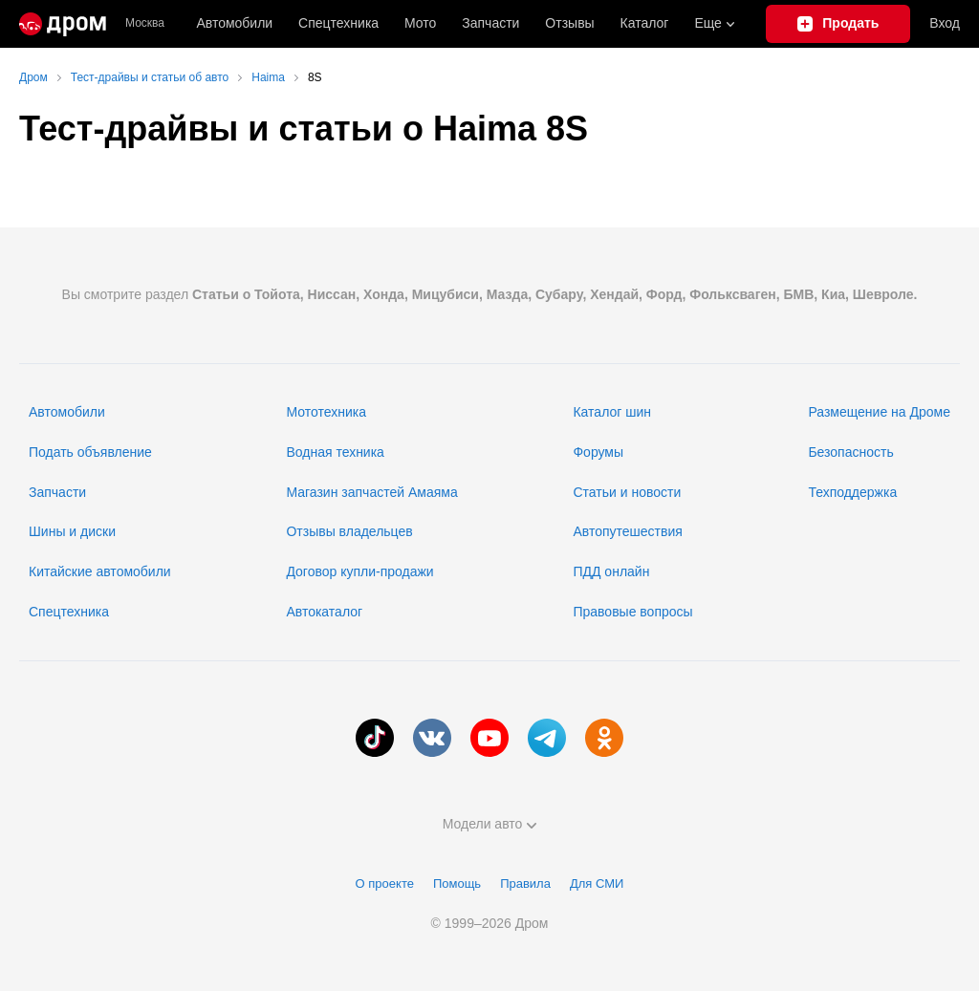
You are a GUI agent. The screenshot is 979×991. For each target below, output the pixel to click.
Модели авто (490, 823)
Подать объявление (90, 452)
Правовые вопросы (632, 611)
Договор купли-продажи (359, 571)
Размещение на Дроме (879, 412)
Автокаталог (324, 611)
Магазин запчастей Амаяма (371, 492)
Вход (944, 23)
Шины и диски (72, 531)
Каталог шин (612, 412)
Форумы (598, 452)
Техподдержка (852, 492)
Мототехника (326, 412)
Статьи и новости (627, 492)
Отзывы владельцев (349, 531)
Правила (525, 883)
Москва (144, 23)
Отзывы (569, 23)
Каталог (644, 23)
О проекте (385, 883)
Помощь (457, 883)
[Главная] (62, 24)
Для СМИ (596, 883)
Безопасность (850, 452)
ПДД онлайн (611, 571)
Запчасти (490, 23)
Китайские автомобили (100, 571)
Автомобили (234, 23)
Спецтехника (69, 611)
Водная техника (334, 452)
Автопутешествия (627, 531)
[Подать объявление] (838, 24)
